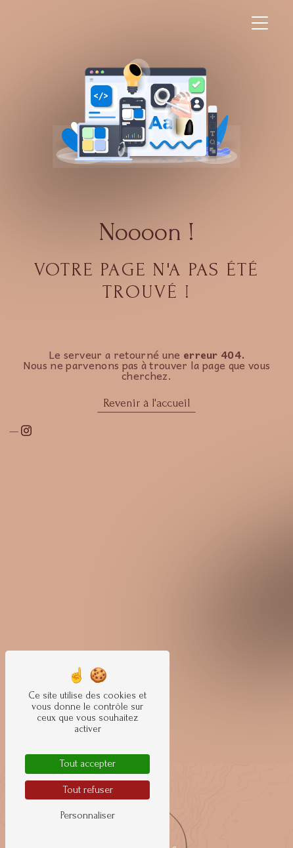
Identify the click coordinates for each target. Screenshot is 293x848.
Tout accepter (87, 763)
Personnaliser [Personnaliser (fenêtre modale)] (87, 815)
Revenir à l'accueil (146, 403)
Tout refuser (87, 790)
